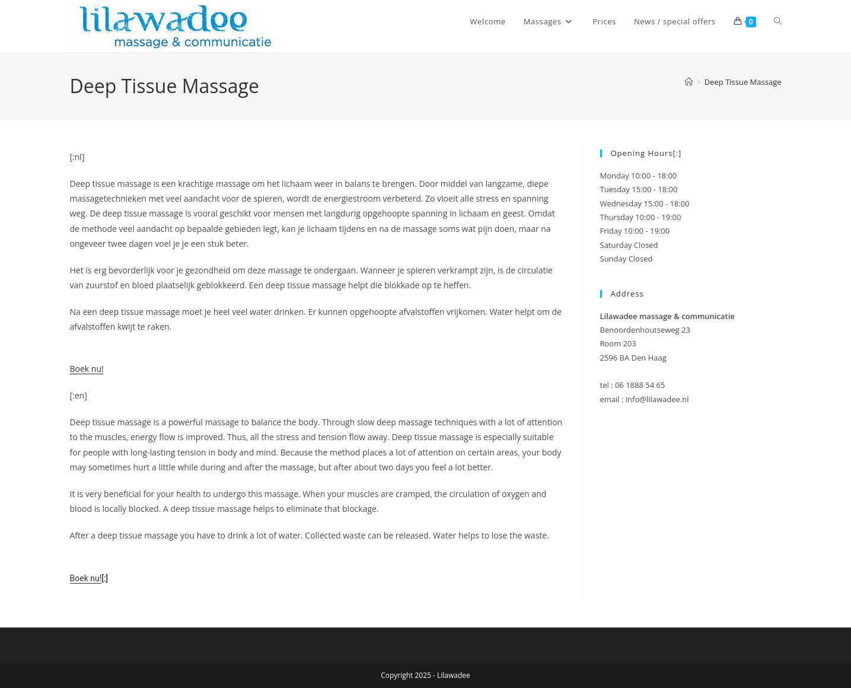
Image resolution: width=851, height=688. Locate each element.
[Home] (689, 82)
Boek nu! (87, 368)
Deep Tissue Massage (743, 82)
